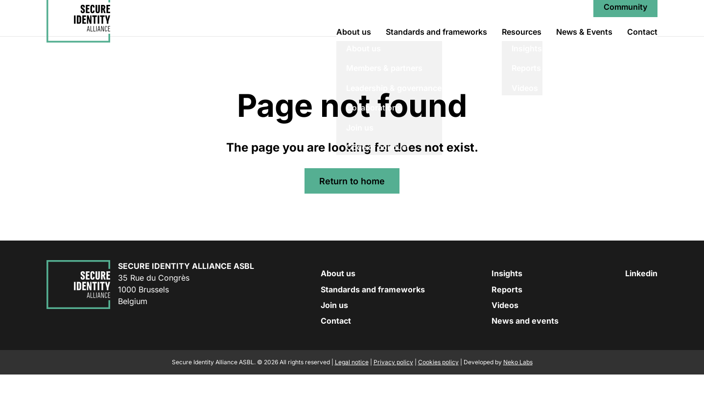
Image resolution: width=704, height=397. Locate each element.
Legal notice (352, 384)
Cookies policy (438, 384)
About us (353, 43)
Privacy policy (393, 384)
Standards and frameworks (436, 43)
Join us (334, 327)
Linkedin (641, 296)
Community (625, 18)
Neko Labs (518, 384)
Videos (505, 327)
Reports (507, 312)
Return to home (352, 203)
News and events (525, 344)
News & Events (584, 43)
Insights (507, 296)
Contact (642, 43)
